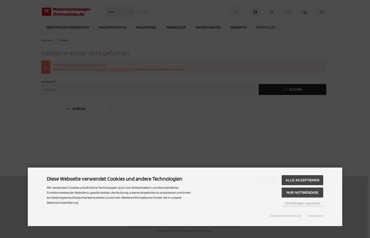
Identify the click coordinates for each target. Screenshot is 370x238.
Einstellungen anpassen (302, 203)
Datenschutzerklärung (285, 216)
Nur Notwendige (302, 192)
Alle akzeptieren (302, 180)
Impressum (315, 216)
